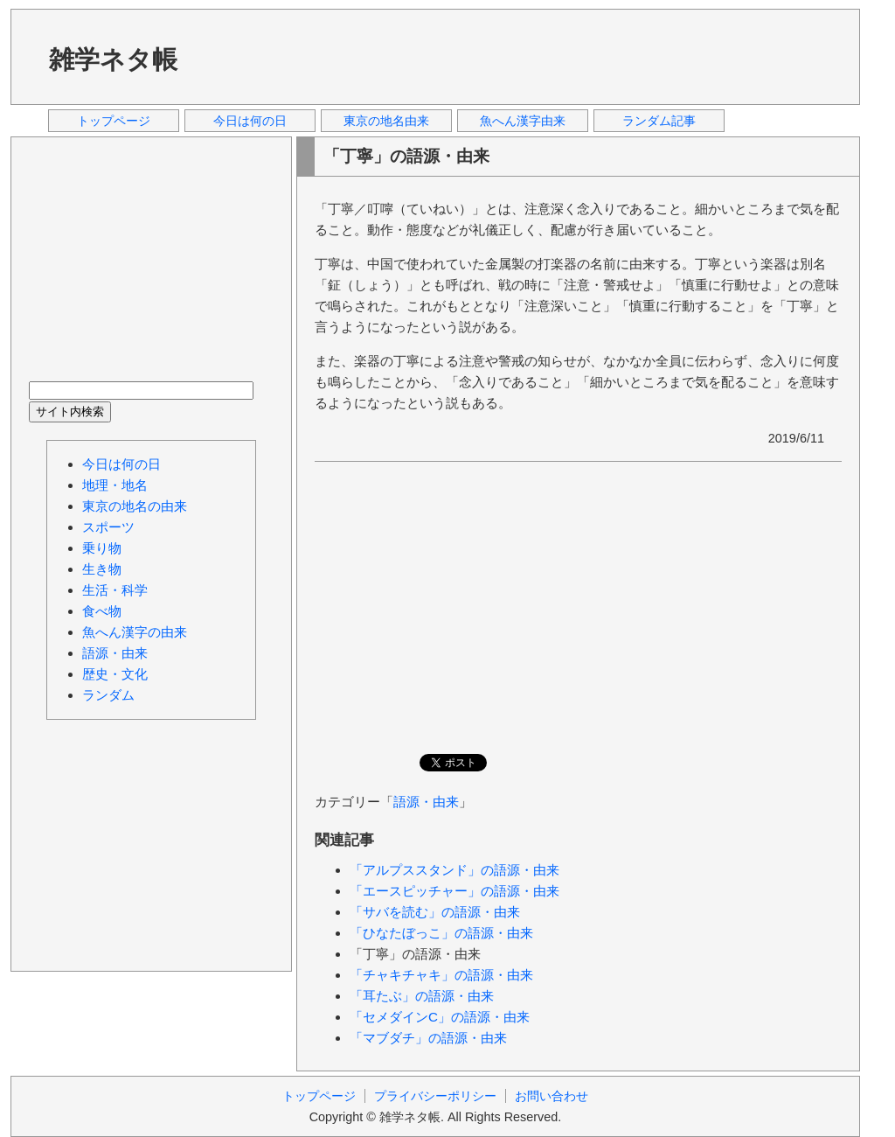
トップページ (113, 121)
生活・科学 (115, 589)
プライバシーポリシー (435, 1096)
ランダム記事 (659, 121)
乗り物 (101, 548)
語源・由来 (426, 801)
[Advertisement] (525, 56)
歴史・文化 (115, 673)
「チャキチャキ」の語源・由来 (441, 974)
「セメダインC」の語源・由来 (440, 1016)
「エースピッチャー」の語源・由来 (454, 890)
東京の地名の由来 (134, 506)
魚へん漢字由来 (522, 121)
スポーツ (108, 527)
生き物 (101, 569)
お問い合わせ (551, 1096)
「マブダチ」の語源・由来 (428, 1037)
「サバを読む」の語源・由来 (435, 911)
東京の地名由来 (386, 121)
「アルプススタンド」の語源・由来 (454, 869)
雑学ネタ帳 (113, 59)
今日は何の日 (250, 121)
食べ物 (101, 610)
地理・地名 (115, 485)
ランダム (108, 694)
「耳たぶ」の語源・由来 (422, 995)
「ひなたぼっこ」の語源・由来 (441, 932)
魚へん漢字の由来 (134, 631)
